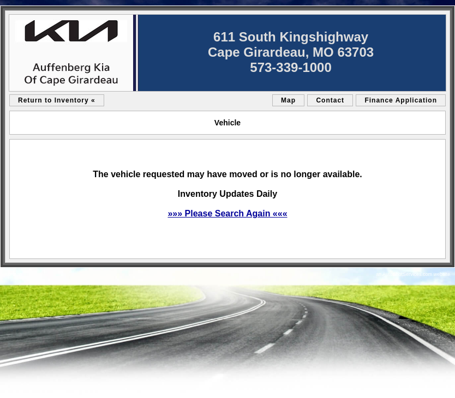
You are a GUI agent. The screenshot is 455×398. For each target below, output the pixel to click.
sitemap (13, 274)
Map (288, 100)
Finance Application (400, 100)
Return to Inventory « (56, 100)
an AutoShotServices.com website (413, 274)
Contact (330, 100)
